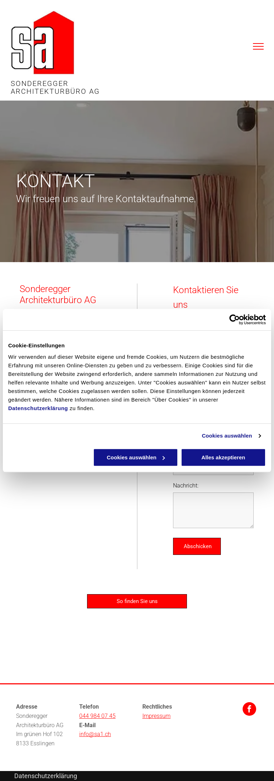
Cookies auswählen (227, 436)
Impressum (156, 716)
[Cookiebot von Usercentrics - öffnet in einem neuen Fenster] (234, 319)
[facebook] (249, 710)
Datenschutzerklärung (38, 408)
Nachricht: (185, 485)
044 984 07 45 (97, 716)
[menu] (258, 46)
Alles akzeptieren (223, 457)
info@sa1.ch (95, 734)
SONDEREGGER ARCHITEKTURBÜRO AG (55, 87)
